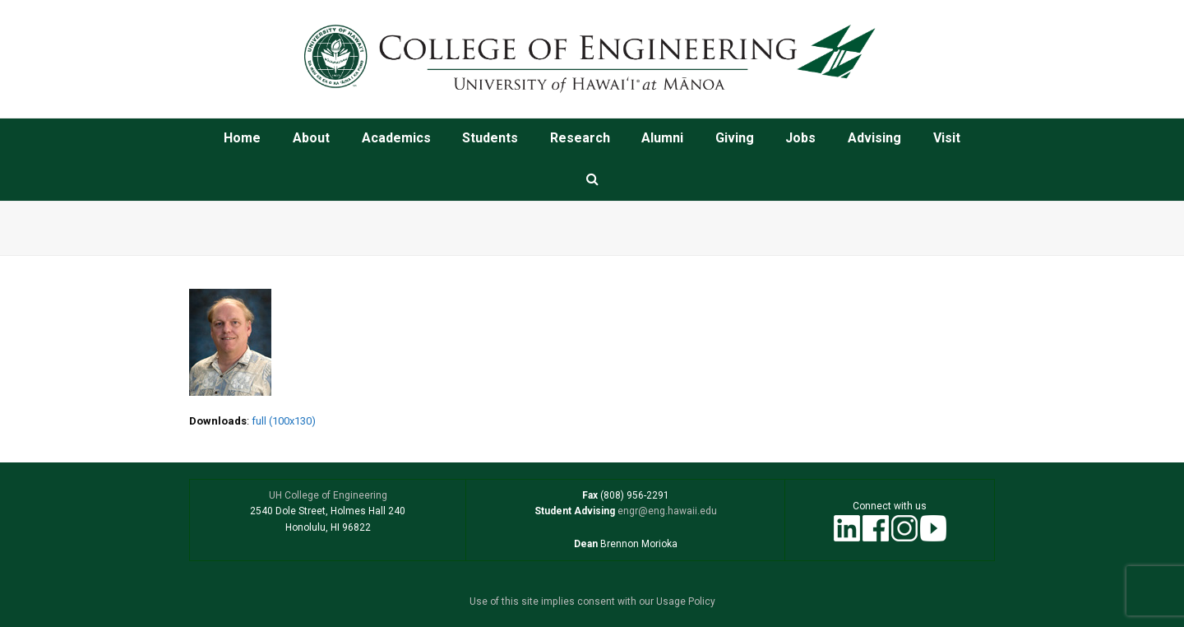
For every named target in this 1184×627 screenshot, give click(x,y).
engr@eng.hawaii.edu (666, 511)
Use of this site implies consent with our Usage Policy (592, 601)
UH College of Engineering (328, 495)
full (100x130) (284, 421)
